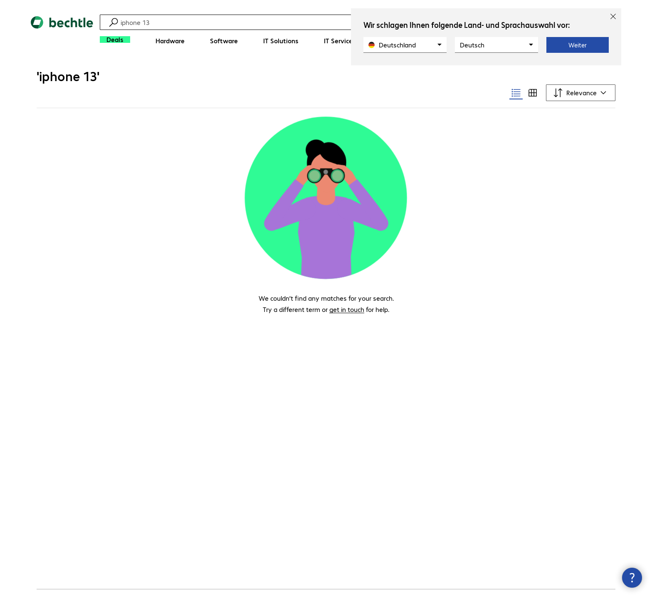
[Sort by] (580, 92)
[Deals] (115, 39)
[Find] (309, 22)
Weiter (577, 45)
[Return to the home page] (62, 33)
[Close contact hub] (632, 578)
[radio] (516, 92)
